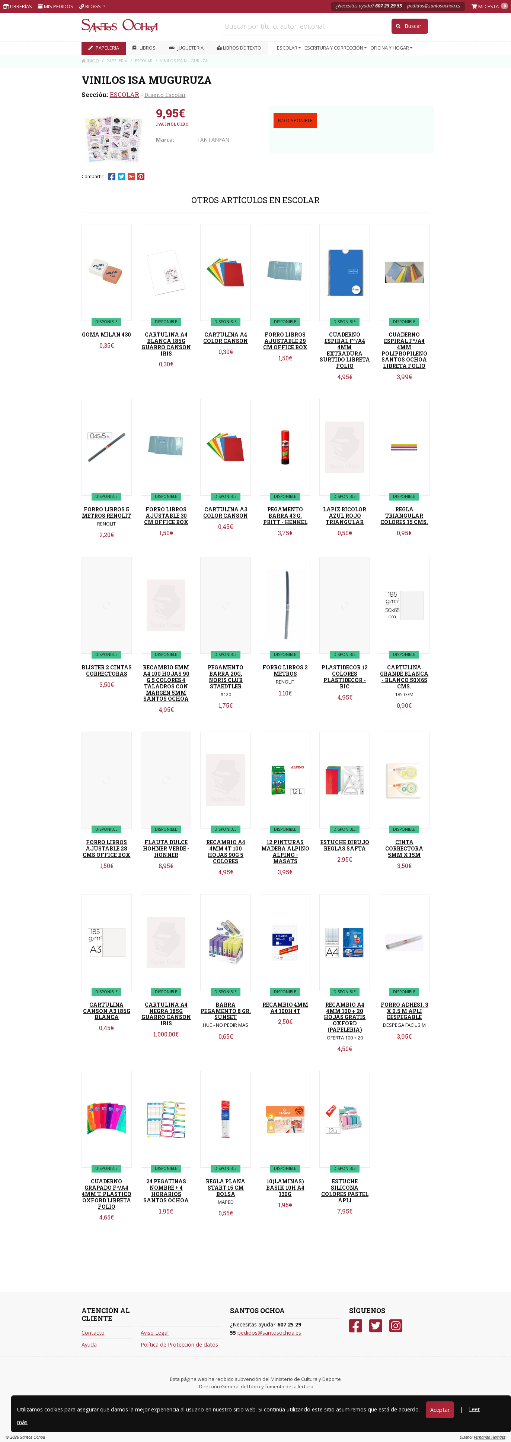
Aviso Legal (155, 1332)
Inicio (90, 60)
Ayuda (89, 1344)
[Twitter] (375, 1326)
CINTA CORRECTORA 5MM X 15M (404, 848)
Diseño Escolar (165, 94)
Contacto (93, 1332)
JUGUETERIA (186, 48)
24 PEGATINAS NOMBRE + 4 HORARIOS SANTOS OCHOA (166, 1190)
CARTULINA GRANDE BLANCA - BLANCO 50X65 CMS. (404, 677)
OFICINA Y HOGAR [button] (390, 48)
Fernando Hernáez (489, 1437)
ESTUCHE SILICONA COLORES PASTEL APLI (344, 1190)
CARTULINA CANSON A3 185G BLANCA (106, 1011)
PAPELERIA (103, 48)
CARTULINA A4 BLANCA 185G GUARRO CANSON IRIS (166, 344)
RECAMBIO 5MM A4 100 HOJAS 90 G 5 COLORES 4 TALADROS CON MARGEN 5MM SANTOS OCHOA (166, 683)
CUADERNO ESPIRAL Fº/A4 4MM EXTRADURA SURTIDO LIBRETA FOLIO (345, 350)
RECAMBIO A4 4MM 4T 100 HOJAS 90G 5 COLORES (225, 851)
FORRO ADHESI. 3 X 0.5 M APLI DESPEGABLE (404, 1011)
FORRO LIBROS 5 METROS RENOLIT (106, 512)
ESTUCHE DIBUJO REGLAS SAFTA (344, 845)
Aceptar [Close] (440, 1409)
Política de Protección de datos (179, 1344)
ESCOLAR (124, 94)
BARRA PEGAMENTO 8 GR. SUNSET (226, 1011)
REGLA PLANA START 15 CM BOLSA (225, 1188)
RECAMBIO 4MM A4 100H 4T (285, 1008)
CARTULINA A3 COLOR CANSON (225, 512)
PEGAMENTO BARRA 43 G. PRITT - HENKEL (285, 516)
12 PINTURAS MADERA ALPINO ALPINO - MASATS (285, 851)
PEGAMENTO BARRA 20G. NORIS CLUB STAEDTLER (225, 677)
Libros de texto (239, 48)
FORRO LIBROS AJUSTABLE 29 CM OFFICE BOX (285, 341)
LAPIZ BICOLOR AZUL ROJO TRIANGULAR (344, 516)
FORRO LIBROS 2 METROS (285, 670)
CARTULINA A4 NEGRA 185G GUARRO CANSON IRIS (166, 1014)
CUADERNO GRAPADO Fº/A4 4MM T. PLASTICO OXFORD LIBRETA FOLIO (106, 1194)
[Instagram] (395, 1326)
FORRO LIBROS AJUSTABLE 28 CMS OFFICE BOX (106, 848)
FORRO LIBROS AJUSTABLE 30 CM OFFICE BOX (166, 516)
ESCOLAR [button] (287, 48)
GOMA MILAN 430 (106, 334)
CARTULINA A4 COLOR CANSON (225, 337)
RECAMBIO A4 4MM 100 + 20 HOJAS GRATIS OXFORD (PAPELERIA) (344, 1017)
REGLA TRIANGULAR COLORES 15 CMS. (404, 516)
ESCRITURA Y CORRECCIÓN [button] (334, 48)
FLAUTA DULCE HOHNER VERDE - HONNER (166, 848)
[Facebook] (355, 1326)
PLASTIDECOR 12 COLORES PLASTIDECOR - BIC (345, 677)
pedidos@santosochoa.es (433, 5)
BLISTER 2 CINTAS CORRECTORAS (107, 670)
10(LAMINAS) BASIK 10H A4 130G (285, 1188)
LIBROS (144, 48)
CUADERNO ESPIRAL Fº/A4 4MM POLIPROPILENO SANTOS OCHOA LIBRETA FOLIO (404, 350)
